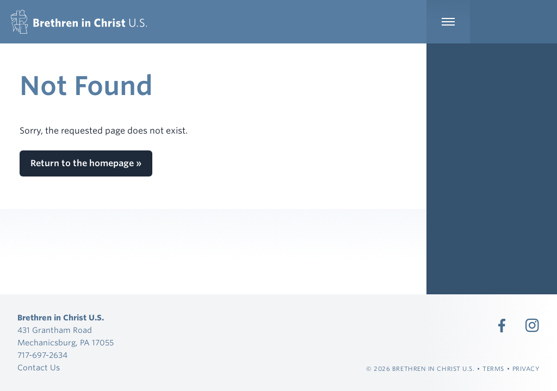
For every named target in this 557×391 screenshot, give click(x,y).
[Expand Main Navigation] (448, 21)
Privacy (526, 369)
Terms (493, 369)
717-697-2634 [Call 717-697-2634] (42, 355)
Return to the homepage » (85, 163)
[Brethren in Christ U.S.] (79, 21)
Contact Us (38, 367)
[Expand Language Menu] (513, 21)
